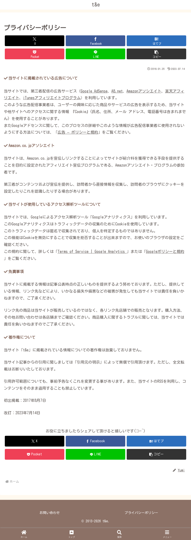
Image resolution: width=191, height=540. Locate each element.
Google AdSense (94, 91)
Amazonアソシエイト (143, 91)
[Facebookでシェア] (95, 40)
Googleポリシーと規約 (165, 251)
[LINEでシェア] (95, 54)
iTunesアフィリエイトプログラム (52, 98)
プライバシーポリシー (141, 512)
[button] (156, 54)
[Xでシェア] (34, 40)
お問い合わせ (50, 512)
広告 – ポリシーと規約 (78, 132)
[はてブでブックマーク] (156, 40)
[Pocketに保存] (34, 54)
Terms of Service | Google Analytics (92, 251)
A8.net (117, 91)
